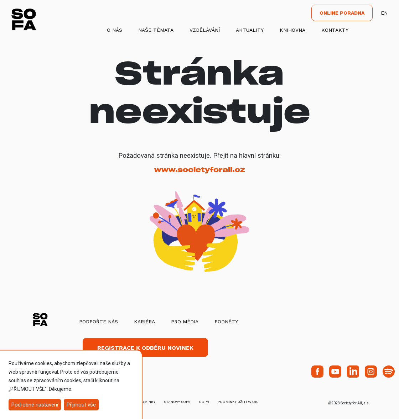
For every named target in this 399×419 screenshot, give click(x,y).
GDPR (204, 402)
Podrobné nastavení (34, 405)
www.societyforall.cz (199, 170)
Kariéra (144, 321)
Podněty (226, 321)
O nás (114, 30)
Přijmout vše (81, 405)
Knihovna (292, 30)
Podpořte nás (98, 321)
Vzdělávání (205, 30)
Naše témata (155, 30)
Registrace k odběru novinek (145, 347)
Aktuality (250, 30)
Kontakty (334, 30)
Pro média (184, 321)
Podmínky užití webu (238, 402)
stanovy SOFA (177, 402)
